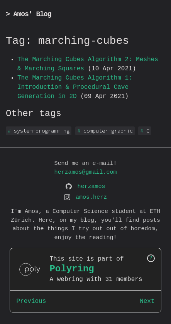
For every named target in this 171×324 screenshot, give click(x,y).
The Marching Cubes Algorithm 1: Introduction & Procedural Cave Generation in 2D (74, 87)
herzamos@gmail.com (85, 172)
